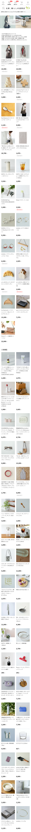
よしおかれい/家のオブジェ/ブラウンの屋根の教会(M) (22, 284)
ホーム (3, 4)
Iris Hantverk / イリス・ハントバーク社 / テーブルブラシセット (7, 312)
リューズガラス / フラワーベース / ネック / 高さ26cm (7, 515)
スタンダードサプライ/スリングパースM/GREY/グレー (8, 565)
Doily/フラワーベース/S (22, 200)
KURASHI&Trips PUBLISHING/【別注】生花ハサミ (7, 202)
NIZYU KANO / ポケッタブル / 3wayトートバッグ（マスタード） (23, 693)
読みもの (15, 4)
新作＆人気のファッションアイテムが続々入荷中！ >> (13, 11)
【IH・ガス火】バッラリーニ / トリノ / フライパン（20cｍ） (22, 619)
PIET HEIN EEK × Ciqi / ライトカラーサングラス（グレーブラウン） (7, 457)
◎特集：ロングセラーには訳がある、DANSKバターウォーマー (14, 39)
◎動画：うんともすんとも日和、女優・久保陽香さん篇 (12, 38)
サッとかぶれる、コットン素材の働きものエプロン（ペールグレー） (22, 483)
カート (22, 4)
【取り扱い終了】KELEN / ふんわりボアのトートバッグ (22, 119)
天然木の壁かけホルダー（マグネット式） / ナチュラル (22, 256)
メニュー (28, 4)
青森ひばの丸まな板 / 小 (22, 589)
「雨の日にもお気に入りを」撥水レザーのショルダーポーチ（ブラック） (8, 148)
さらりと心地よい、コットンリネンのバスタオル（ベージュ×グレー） (7, 823)
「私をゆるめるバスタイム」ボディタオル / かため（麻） (22, 797)
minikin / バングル (21, 821)
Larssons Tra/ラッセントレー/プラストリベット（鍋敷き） (22, 91)
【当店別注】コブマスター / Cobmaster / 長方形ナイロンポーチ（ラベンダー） (8, 693)
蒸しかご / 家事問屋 (21, 643)
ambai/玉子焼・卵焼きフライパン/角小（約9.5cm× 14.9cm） (22, 769)
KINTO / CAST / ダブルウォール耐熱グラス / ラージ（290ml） (22, 176)
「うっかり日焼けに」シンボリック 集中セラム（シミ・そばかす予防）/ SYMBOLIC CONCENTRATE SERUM (7, 370)
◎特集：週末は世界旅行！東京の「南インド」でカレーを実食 (14, 36)
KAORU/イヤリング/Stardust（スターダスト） (7, 230)
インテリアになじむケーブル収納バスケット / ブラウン (22, 398)
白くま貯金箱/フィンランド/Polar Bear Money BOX (7, 91)
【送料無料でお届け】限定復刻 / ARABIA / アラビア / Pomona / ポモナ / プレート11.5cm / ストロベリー (7, 485)
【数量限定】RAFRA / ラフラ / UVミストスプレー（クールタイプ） (8, 719)
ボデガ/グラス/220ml (21, 743)
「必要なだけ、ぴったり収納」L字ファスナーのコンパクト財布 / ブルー (23, 719)
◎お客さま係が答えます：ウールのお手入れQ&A (11, 35)
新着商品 (9, 4)
